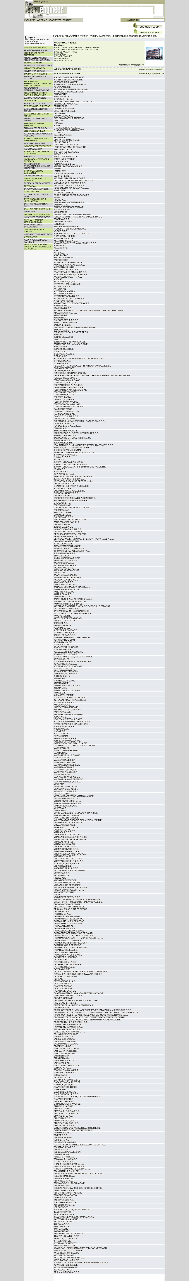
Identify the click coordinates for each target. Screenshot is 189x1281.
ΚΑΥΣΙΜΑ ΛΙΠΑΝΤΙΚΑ (33, 149)
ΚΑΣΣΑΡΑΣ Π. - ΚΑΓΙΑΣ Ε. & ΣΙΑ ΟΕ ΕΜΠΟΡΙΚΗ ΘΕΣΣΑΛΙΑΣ (82, 606)
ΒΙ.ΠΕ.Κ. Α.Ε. (60, 351)
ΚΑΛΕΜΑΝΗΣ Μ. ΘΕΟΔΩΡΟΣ (67, 577)
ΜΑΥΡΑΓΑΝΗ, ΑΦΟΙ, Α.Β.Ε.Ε (67, 777)
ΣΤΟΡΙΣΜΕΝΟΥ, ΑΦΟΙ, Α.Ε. (66, 1123)
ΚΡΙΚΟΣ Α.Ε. (59, 678)
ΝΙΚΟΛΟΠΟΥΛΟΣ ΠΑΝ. (64, 892)
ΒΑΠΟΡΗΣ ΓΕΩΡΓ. (62, 325)
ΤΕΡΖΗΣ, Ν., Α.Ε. (62, 1140)
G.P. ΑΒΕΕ (58, 132)
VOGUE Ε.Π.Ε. (61, 231)
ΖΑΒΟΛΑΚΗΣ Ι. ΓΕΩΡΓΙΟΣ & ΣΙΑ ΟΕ (70, 520)
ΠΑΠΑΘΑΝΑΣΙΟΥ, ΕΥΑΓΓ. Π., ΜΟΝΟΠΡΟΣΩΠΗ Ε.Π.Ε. (79, 938)
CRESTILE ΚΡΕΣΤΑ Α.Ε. (65, 111)
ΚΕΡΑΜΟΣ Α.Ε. (61, 623)
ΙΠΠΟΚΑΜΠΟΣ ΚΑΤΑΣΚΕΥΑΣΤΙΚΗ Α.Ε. (72, 551)
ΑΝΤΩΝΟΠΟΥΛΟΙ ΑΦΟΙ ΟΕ (66, 296)
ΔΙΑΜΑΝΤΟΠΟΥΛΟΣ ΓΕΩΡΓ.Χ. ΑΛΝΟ (71, 464)
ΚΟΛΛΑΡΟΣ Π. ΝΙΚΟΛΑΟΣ (66, 647)
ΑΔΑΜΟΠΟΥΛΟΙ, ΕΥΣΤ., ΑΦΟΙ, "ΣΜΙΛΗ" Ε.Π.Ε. (75, 243)
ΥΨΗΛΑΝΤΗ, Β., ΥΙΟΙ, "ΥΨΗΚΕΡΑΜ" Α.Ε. (73, 1210)
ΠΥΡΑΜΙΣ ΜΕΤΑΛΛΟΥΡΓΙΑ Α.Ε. (68, 1027)
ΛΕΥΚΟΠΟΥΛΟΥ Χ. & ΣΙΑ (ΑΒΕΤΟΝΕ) (71, 724)
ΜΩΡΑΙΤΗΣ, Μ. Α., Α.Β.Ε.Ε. (66, 868)
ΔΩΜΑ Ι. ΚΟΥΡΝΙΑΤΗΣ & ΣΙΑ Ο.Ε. (69, 479)
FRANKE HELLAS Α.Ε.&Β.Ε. (67, 128)
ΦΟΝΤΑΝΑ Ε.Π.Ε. (62, 1226)
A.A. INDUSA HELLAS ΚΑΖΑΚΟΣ (69, 77)
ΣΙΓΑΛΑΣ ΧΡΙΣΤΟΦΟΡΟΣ (65, 1087)
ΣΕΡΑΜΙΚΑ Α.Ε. (61, 1075)
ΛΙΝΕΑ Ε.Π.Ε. (60, 731)
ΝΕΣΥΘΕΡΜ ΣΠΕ (62, 875)
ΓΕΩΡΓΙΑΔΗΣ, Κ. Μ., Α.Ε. (65, 395)
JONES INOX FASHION (64, 159)
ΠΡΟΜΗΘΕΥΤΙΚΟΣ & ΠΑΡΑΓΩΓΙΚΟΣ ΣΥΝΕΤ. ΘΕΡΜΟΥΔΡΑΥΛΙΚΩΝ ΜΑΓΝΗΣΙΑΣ (91, 1015)
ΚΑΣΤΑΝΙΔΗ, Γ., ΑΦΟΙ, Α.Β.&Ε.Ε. (69, 608)
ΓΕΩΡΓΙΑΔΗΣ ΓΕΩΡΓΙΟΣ (65, 392)
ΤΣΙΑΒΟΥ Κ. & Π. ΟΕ (63, 1178)
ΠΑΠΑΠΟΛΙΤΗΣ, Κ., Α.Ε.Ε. (66, 950)
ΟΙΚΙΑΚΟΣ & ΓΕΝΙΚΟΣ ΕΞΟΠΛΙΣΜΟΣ (33, 172)
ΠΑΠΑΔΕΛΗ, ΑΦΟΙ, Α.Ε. (65, 928)
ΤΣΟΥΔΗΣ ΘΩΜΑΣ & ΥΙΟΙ (66, 1195)
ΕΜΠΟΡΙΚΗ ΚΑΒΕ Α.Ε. (64, 495)
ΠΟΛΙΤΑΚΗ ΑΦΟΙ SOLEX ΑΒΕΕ (68, 996)
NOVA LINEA (60, 190)
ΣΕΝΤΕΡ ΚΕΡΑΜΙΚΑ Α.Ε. (65, 1072)
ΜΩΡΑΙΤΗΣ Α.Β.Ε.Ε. (63, 866)
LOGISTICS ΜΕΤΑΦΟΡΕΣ (35, 48)
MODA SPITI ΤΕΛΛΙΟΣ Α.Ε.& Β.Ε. (69, 185)
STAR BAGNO (60, 212)
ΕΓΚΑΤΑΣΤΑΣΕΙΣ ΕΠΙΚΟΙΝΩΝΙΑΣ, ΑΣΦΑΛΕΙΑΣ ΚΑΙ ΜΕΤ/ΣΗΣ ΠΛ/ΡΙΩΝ (38, 83)
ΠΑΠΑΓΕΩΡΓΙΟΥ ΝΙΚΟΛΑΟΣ (67, 916)
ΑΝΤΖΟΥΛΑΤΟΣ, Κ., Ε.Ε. (65, 282)
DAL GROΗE (60, 113)
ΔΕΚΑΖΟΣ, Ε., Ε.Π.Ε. (63, 443)
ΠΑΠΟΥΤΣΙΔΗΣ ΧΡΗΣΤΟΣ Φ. (67, 952)
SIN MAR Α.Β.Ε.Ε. (62, 209)
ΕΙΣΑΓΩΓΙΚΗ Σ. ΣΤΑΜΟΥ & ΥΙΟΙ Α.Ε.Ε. (71, 486)
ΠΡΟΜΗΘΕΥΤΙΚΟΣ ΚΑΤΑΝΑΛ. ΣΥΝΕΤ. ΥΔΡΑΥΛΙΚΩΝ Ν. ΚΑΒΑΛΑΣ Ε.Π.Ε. (87, 1020)
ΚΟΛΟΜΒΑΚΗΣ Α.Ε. (63, 649)
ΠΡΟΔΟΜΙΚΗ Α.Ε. (62, 1008)
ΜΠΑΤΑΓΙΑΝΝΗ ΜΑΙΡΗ (64, 844)
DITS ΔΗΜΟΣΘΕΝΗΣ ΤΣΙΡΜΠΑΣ (69, 118)
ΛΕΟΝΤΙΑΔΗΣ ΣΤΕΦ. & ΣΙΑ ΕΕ (68, 719)
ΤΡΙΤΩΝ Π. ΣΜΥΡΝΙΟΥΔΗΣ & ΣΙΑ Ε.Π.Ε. (72, 1169)
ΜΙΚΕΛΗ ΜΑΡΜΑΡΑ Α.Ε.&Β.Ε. (67, 803)
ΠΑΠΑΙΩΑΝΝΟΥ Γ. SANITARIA (68, 940)
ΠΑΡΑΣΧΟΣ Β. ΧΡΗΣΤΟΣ (65, 957)
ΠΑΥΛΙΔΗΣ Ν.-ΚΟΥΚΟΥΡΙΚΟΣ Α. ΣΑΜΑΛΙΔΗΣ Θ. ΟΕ (78, 974)
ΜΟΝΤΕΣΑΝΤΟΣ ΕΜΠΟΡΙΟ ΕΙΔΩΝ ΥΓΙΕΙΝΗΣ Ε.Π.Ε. (78, 820)
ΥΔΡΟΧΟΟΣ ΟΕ (61, 1207)
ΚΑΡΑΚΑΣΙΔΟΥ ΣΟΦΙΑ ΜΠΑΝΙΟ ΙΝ (70, 601)
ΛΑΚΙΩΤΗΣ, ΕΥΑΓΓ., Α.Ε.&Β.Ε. (67, 709)
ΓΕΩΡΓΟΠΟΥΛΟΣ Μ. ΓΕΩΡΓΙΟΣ (68, 407)
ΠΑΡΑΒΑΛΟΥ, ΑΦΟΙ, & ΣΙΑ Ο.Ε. (68, 955)
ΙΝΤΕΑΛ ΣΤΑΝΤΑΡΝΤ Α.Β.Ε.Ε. (67, 546)
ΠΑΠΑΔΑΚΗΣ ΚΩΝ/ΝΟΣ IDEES (68, 923)
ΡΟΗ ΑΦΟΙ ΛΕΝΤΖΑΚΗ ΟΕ (66, 1034)
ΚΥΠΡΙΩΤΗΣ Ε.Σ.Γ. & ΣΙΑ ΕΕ (67, 690)
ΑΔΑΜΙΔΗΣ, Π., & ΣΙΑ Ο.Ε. (66, 241)
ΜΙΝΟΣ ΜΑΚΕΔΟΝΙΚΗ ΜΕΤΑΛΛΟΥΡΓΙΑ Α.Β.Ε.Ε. (76, 813)
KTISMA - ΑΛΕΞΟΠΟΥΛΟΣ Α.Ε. (68, 166)
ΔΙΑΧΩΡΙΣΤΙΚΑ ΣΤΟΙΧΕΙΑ (35, 68)
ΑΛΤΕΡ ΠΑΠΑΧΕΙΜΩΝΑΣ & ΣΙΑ (68, 262)
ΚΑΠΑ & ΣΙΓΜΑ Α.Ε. (63, 594)
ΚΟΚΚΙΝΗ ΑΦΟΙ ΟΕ (63, 642)
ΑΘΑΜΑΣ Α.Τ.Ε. (61, 248)
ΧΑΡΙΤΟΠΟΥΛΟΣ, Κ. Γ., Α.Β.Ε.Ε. (68, 1250)
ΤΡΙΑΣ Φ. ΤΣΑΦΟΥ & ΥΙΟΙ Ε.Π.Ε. (69, 1164)
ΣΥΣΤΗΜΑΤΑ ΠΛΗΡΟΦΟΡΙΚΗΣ (37, 209)
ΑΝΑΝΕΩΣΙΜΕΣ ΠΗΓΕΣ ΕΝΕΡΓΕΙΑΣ (34, 54)
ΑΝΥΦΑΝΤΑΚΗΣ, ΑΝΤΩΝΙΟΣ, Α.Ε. (69, 298)
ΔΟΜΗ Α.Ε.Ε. (60, 469)
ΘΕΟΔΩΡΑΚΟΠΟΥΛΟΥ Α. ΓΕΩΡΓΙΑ (70, 534)
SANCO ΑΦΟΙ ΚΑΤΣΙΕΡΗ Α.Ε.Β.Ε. (69, 202)
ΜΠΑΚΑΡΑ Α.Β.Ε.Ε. (62, 832)
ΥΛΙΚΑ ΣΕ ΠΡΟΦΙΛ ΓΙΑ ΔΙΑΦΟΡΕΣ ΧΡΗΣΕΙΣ (33, 221)
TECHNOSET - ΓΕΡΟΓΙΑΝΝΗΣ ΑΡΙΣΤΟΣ (72, 214)
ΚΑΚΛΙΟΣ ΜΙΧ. (60, 572)
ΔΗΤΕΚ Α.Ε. (59, 459)
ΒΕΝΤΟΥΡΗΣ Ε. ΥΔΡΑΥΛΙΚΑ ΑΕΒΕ (70, 342)
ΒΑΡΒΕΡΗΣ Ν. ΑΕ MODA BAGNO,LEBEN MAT (75, 327)
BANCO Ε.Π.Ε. (60, 94)
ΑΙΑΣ (56, 250)
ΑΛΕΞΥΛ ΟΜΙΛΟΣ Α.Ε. (64, 257)
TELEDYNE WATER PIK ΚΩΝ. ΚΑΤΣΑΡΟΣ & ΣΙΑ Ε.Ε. (78, 217)
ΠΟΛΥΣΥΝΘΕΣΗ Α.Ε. (63, 998)
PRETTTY (58, 197)
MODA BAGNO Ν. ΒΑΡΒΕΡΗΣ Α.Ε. (70, 183)
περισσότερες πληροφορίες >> (131, 65)
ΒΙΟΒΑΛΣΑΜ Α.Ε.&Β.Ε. (64, 354)
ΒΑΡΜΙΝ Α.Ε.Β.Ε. (62, 330)
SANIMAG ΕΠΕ (61, 205)
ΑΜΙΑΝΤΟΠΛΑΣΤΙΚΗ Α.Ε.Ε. (66, 270)
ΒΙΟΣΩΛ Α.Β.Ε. (60, 356)
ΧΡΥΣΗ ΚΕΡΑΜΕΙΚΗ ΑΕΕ (65, 1267)
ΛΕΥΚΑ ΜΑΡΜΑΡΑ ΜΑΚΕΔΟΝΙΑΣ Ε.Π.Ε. (72, 721)
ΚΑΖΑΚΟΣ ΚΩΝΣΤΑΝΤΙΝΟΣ (66, 570)
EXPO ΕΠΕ (59, 120)
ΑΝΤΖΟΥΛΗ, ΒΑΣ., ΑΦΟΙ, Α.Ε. (67, 284)
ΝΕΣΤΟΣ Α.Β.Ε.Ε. (62, 873)
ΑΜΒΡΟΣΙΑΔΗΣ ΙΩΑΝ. (64, 267)
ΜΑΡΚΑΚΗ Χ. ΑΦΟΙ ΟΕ (64, 762)
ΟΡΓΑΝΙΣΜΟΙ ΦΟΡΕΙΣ (33, 176)
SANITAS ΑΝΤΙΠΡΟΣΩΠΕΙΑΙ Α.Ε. (69, 207)
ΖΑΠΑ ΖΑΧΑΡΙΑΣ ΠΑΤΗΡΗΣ (66, 522)
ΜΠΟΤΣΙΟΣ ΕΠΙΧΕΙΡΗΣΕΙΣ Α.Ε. (68, 859)
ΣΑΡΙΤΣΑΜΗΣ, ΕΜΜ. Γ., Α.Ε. (67, 1065)
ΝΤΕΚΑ (57, 895)
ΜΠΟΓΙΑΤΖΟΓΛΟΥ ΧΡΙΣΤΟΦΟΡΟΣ (70, 854)
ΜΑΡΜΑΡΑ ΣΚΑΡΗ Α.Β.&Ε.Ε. (67, 765)
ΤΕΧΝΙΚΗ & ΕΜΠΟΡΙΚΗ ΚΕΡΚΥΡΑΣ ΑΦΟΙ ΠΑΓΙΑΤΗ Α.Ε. (80, 1145)
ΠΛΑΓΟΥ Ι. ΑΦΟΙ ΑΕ (63, 984)
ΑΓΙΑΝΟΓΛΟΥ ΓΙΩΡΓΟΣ (64, 236)
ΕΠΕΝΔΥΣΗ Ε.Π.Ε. (62, 503)
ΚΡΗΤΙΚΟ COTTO (62, 676)
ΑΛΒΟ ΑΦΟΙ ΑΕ (61, 255)
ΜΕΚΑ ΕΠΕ (59, 784)
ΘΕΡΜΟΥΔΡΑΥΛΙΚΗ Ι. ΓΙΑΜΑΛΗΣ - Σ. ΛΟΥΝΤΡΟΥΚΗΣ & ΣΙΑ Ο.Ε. (84, 539)
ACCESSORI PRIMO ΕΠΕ (66, 82)
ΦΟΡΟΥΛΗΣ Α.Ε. (61, 1231)
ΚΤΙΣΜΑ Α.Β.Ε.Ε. (61, 683)
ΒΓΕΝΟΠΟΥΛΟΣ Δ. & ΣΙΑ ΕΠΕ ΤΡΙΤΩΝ (72, 332)
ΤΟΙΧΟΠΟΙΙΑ (29, 212)
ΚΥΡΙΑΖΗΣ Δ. (60, 693)
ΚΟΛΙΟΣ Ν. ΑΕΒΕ (62, 645)
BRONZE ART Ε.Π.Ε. (63, 99)
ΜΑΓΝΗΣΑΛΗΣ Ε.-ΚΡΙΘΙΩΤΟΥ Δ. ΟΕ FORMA (74, 746)
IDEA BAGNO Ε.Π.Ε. (63, 149)
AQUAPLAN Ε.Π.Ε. (62, 87)
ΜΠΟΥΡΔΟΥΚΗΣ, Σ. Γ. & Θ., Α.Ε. (69, 861)
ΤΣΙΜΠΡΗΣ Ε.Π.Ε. (62, 1185)
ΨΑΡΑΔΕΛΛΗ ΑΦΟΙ (63, 1270)
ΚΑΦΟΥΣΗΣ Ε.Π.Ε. (62, 616)
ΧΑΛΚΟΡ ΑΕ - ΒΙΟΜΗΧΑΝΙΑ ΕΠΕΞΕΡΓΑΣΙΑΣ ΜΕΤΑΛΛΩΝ (80, 1248)
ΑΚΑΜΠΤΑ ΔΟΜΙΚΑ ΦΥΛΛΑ (35, 50)
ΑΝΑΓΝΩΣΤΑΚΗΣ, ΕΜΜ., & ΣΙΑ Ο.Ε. (70, 272)
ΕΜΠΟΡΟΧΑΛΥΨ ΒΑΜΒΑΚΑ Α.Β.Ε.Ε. (71, 500)
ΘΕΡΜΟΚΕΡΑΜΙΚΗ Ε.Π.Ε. (66, 536)
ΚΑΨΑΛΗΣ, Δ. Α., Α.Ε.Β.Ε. (66, 621)
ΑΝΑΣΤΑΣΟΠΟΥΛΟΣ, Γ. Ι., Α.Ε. (68, 277)
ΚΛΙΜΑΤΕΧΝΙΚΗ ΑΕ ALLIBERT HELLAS (72, 637)
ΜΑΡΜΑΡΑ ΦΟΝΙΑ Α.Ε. (64, 767)
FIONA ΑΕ (58, 123)
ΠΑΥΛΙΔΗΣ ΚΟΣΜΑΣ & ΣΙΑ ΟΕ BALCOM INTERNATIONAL (80, 972)
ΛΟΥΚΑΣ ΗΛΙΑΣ (61, 736)
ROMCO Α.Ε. (60, 200)
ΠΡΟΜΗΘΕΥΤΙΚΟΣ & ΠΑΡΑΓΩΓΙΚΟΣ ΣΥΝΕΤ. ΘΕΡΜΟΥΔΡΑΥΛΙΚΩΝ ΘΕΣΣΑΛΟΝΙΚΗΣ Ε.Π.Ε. (96, 1012)
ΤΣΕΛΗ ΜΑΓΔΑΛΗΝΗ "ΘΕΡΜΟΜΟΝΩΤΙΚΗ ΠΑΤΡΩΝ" (78, 1173)
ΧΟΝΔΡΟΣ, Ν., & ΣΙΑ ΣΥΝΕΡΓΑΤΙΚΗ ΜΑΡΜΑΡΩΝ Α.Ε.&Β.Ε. (81, 1262)
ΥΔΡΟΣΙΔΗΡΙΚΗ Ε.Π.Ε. (64, 1205)
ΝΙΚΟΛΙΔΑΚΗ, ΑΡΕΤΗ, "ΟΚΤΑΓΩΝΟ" (70, 887)
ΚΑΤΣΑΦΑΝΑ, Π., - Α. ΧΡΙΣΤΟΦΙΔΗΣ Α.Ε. (73, 613)
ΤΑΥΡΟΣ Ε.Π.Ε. (61, 1135)
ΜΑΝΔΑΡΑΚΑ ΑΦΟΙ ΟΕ (64, 760)
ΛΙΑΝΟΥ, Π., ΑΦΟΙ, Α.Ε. (64, 726)
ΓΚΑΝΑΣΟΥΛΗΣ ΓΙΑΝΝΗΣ (66, 419)
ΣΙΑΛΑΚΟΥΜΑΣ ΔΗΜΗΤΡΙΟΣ (67, 1082)
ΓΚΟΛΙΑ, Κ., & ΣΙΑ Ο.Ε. (64, 423)
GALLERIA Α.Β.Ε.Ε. (63, 135)
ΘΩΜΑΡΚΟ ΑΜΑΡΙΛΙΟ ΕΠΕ (66, 541)
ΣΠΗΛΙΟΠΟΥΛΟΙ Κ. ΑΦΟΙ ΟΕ (67, 1104)
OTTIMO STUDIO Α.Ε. (64, 193)
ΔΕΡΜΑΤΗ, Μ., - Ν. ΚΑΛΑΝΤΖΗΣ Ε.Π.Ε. (72, 447)
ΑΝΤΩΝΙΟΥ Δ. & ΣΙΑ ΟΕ (64, 294)
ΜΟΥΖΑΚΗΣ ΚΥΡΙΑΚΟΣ (65, 825)
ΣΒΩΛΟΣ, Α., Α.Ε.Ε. (63, 1068)
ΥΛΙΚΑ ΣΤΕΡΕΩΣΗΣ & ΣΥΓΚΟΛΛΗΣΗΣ (33, 226)
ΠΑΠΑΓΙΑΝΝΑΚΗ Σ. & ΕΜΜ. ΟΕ (68, 919)
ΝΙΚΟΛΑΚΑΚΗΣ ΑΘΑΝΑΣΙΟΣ (67, 883)
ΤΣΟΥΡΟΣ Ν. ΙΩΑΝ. (63, 1197)
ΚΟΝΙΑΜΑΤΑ (29, 157)
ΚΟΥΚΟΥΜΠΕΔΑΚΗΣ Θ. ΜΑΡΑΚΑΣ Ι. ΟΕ (72, 661)
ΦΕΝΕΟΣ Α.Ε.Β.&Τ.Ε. (63, 1222)
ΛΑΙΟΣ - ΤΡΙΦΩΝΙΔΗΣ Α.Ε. (66, 707)
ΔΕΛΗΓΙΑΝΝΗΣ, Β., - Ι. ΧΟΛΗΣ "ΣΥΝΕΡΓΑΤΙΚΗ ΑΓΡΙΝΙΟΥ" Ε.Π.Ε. (84, 445)
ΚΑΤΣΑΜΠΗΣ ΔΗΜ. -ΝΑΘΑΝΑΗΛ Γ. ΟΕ (72, 611)
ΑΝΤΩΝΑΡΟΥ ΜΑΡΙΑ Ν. (65, 291)
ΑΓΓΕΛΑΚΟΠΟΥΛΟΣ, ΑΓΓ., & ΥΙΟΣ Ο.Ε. (72, 233)
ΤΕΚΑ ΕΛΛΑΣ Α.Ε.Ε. (63, 1137)
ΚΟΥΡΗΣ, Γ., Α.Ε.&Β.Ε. (64, 669)
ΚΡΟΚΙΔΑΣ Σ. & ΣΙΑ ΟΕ (64, 681)
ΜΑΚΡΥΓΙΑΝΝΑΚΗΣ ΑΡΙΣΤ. (66, 750)
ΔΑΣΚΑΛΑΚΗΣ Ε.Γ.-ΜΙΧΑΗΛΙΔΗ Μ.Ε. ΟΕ (72, 438)
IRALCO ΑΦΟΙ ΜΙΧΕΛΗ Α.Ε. (67, 157)
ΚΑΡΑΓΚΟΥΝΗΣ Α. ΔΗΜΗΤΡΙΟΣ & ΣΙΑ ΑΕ (73, 599)
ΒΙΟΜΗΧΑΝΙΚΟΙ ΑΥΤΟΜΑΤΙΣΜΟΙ (38, 66)
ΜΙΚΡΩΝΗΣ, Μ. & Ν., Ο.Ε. (66, 806)
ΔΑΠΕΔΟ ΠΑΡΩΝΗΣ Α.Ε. (65, 435)
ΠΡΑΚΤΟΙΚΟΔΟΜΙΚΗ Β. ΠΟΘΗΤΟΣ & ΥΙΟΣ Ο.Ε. (76, 1000)
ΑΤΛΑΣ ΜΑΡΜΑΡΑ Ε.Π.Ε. (65, 313)
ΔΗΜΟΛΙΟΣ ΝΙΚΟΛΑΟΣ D (66, 455)
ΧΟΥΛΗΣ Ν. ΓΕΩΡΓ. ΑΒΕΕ (66, 1265)
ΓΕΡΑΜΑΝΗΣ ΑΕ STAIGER (66, 378)
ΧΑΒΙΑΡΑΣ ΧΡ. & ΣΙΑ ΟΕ (65, 1246)
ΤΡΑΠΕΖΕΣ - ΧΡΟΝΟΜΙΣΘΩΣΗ (37, 214)
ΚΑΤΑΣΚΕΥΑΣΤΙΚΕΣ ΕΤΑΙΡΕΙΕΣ (37, 146)
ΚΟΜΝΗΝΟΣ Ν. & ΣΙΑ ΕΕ (65, 654)
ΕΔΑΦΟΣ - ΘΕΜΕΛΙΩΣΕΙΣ (35, 98)
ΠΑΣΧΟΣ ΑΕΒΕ (61, 959)
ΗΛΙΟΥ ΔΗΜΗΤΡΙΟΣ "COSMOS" (68, 532)
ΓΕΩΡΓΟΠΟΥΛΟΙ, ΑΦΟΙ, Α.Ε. (67, 404)
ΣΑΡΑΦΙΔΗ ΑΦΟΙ (61, 1056)
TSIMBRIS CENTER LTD (65, 221)
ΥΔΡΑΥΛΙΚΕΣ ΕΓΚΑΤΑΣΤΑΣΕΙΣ (37, 217)
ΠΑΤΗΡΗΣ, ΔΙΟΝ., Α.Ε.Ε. (65, 962)
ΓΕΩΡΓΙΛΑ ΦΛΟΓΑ (62, 397)
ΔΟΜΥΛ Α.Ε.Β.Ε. (61, 471)
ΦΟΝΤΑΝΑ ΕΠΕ (61, 1229)
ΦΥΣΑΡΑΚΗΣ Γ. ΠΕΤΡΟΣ (65, 1243)
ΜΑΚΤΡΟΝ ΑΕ (60, 753)
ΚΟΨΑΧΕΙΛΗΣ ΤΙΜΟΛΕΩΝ (66, 671)
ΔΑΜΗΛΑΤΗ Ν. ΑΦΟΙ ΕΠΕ (66, 431)
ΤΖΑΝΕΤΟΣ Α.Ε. (61, 1149)
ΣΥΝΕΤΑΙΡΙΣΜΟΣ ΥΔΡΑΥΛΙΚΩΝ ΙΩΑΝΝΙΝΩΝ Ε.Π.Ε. (77, 1128)
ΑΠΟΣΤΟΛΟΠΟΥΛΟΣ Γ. (64, 301)
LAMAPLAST (60, 171)
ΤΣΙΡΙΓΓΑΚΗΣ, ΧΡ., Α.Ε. (64, 1190)
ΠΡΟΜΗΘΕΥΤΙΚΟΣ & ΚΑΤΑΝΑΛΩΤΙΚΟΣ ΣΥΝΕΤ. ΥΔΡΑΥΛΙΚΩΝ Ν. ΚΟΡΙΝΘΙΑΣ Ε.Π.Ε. (93, 1010)
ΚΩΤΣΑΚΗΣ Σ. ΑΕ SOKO (65, 702)
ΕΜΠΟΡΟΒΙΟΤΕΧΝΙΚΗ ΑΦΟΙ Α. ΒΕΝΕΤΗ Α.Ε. (75, 498)
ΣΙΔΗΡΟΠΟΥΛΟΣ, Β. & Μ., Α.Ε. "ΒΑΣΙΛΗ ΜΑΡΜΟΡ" (77, 1097)
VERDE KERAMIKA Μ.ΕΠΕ (66, 226)
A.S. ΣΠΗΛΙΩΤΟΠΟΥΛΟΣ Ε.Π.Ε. (68, 80)
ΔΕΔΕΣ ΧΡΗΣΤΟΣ (62, 440)
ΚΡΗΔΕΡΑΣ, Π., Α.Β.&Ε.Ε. (66, 673)
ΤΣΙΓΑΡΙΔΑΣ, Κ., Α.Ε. (63, 1181)
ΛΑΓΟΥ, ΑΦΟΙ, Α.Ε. (62, 705)
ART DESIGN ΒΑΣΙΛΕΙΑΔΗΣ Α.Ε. (69, 92)
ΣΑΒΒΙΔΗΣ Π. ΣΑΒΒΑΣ (64, 1039)
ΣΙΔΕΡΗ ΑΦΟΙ (60, 1089)
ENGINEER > (59, 36)
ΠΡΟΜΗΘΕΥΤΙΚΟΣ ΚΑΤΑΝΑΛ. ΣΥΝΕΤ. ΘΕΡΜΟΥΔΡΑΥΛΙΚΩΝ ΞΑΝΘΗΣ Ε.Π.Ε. (89, 1017)
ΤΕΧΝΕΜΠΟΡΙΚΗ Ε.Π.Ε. (65, 1142)
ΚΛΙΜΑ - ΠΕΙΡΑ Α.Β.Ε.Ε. (65, 635)
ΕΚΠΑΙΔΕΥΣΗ (30, 101)
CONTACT (67, 20)
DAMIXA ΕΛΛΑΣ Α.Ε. (63, 116)
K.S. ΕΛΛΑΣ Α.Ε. (61, 161)
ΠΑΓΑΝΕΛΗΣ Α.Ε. (62, 911)
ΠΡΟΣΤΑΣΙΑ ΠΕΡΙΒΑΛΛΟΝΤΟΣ (37, 183)
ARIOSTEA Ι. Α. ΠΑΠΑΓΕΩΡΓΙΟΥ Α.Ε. (71, 89)
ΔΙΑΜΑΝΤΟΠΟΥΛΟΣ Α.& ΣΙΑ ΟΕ (68, 462)
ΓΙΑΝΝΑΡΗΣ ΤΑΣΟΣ (63, 409)
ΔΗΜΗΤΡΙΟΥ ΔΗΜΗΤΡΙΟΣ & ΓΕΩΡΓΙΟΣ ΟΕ (74, 452)
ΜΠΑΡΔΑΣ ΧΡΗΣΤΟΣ (63, 842)
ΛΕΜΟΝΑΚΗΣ (60, 717)
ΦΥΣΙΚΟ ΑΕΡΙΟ (30, 237)
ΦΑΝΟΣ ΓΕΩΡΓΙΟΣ (62, 1212)
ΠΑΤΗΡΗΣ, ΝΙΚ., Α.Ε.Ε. (64, 967)
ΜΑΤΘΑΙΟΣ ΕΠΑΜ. (62, 774)
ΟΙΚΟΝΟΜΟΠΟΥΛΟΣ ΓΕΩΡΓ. (67, 904)
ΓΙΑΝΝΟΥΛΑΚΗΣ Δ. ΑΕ (64, 414)
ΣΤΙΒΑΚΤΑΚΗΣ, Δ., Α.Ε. (64, 1121)
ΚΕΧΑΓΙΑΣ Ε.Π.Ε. (62, 628)
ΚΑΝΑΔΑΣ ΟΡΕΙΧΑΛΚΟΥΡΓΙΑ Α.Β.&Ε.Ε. (72, 587)
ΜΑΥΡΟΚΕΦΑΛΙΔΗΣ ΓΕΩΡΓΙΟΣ (68, 779)
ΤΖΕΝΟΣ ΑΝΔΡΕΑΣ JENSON (67, 1152)
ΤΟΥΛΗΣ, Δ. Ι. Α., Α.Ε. (64, 1161)
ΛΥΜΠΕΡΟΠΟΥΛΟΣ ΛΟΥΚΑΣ (67, 741)
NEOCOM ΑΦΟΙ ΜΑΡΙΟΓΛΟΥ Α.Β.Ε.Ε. (71, 188)
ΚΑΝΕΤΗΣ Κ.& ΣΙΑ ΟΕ (64, 592)
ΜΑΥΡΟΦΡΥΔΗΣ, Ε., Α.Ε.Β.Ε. (67, 782)
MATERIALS (42, 20)
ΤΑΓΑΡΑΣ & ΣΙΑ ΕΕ (62, 1133)
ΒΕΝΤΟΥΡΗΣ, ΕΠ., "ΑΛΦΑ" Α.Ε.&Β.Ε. (71, 344)
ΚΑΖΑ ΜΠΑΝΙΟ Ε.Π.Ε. (64, 568)
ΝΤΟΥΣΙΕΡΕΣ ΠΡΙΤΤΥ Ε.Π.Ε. (67, 897)
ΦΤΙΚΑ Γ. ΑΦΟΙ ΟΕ (62, 1241)
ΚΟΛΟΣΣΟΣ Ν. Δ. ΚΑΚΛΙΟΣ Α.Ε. (68, 652)
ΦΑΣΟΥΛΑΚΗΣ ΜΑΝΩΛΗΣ (66, 1219)
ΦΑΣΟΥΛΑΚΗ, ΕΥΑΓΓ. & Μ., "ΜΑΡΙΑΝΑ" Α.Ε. (74, 1217)
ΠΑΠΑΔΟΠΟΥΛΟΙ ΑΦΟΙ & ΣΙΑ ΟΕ (69, 931)
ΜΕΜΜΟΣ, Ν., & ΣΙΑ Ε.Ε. (65, 791)
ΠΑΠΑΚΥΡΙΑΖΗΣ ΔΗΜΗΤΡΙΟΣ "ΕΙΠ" (70, 943)
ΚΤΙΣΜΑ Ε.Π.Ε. (61, 688)
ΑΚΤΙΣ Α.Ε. (59, 253)
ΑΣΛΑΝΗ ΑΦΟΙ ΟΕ (62, 308)
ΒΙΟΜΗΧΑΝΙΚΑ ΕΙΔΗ (33, 63)
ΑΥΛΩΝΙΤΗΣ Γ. (60, 318)
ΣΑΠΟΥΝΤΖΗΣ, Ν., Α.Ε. (64, 1053)
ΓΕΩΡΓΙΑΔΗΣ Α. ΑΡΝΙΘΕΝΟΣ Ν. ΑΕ (70, 390)
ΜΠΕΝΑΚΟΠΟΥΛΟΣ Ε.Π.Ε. (66, 849)
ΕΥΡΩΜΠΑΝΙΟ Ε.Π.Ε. (64, 517)
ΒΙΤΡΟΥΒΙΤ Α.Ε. (61, 363)
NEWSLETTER (55, 20)
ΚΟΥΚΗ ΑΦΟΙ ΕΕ (61, 659)
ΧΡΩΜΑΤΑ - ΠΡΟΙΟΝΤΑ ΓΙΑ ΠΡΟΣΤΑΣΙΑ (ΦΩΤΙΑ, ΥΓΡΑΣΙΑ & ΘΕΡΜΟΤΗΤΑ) (37, 247)
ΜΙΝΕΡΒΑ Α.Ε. (60, 808)
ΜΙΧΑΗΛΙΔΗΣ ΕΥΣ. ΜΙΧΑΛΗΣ (67, 815)
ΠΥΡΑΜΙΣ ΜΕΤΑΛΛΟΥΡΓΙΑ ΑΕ (68, 1024)
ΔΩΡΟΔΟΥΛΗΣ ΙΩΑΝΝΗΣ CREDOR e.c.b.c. (74, 481)
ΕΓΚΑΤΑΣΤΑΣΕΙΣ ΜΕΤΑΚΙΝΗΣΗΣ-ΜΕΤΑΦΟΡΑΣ (36, 89)
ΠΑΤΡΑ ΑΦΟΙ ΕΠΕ (62, 969)
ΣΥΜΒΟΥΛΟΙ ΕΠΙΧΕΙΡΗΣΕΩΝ (36, 189)
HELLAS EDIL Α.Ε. (62, 142)
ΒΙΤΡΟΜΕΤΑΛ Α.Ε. (62, 361)
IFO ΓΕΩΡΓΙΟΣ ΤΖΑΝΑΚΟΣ (66, 152)
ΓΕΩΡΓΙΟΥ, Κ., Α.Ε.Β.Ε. (64, 399)
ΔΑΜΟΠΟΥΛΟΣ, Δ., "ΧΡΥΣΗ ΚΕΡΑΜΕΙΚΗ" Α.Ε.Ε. (76, 433)
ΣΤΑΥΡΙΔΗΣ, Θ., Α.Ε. (63, 1116)
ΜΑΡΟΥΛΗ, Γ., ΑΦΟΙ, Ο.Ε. (66, 772)
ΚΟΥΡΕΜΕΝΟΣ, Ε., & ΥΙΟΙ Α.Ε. (68, 666)
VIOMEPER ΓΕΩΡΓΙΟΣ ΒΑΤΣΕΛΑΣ (70, 229)
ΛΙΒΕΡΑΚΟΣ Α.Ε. (61, 729)
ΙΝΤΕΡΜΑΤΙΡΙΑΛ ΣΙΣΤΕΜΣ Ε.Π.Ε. (69, 548)
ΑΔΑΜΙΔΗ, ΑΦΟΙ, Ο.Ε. (64, 238)
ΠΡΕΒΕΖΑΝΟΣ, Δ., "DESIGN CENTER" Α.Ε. (74, 1005)
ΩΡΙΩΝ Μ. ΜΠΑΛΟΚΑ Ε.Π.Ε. (67, 1272)
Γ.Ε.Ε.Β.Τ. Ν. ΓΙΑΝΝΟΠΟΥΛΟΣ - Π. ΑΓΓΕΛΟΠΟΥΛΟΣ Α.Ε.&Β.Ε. (82, 366)
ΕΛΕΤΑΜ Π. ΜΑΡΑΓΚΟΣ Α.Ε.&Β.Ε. (69, 491)
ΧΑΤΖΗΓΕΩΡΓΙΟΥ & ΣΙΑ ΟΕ (66, 1253)
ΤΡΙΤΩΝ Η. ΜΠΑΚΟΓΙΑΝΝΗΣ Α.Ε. (69, 1166)
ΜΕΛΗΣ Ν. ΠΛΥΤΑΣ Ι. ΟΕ (65, 786)
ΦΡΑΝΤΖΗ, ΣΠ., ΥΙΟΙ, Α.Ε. (66, 1238)
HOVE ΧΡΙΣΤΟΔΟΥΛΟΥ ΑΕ (66, 145)
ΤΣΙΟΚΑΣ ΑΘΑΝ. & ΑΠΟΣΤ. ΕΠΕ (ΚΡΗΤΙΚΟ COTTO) (78, 1188)
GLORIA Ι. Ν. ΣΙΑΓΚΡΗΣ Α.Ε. (67, 140)
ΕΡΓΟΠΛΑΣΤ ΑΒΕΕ (63, 512)
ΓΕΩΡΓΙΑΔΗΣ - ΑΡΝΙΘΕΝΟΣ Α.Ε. (69, 387)
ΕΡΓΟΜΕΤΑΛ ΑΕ (61, 510)
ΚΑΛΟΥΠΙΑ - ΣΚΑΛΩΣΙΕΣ (34, 143)
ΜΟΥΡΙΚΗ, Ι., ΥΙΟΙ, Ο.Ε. (65, 830)
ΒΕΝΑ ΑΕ (58, 334)
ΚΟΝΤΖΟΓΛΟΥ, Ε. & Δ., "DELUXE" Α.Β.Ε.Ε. (73, 657)
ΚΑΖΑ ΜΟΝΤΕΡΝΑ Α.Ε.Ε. (65, 565)
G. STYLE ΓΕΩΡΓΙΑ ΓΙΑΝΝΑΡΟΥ (69, 130)
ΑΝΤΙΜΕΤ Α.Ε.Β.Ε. (62, 286)
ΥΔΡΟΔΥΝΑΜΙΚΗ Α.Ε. (64, 1200)
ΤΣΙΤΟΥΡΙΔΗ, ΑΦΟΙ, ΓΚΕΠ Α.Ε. (68, 1193)
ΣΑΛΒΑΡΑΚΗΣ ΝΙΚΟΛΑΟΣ (66, 1044)
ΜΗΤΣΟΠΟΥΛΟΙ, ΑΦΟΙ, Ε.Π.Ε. (68, 801)
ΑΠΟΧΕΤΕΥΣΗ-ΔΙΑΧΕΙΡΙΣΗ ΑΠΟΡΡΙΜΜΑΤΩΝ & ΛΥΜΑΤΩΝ (37, 59)
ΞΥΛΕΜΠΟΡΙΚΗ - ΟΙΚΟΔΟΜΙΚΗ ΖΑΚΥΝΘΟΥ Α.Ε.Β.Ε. (78, 902)
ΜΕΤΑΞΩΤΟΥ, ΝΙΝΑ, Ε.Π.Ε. (66, 798)
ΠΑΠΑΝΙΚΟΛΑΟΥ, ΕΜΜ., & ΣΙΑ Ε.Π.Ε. (71, 947)
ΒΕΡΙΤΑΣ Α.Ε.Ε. (61, 346)
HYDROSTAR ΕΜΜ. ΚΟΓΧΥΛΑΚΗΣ (70, 147)
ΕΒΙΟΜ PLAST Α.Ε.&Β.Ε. (65, 483)
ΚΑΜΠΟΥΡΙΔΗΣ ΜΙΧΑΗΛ (65, 584)
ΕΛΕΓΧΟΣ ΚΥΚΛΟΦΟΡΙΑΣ (35, 103)
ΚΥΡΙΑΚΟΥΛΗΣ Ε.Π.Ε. (64, 695)
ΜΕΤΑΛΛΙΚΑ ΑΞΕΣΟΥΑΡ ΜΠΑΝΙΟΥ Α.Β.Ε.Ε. (74, 796)
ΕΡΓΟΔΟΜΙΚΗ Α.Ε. (62, 505)
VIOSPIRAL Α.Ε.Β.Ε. (65, 42)
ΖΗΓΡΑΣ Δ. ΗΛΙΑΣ (62, 524)
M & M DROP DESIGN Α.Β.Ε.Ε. (68, 173)
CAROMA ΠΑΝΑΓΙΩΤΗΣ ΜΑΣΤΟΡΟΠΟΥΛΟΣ (74, 101)
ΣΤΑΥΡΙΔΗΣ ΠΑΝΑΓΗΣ (64, 1109)
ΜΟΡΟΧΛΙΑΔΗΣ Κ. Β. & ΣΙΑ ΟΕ (68, 822)
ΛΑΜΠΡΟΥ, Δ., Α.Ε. (62, 712)
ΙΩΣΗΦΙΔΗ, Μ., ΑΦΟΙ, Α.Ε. (66, 560)
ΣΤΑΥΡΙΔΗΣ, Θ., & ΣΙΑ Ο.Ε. (66, 1113)
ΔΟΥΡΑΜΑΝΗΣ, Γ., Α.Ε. (64, 474)
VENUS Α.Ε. (59, 224)
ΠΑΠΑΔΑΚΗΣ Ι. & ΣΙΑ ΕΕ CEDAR (69, 921)
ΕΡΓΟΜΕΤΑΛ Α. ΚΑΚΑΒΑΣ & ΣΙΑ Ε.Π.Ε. (72, 508)
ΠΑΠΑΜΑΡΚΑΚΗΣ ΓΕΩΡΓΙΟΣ (67, 945)
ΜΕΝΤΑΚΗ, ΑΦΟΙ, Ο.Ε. (64, 794)
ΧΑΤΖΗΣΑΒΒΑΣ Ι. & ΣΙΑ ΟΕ (66, 1260)
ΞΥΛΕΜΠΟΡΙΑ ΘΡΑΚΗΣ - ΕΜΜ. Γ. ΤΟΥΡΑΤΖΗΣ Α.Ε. (77, 899)
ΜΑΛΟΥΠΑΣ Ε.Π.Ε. (62, 758)
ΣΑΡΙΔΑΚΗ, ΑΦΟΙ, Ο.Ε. (64, 1060)
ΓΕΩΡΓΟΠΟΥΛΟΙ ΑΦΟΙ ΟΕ (66, 402)
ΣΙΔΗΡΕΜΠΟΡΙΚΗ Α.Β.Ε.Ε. (66, 1094)
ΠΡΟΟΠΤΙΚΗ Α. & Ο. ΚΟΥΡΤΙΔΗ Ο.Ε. (71, 1022)
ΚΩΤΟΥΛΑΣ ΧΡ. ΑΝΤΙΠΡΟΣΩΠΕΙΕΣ (70, 700)
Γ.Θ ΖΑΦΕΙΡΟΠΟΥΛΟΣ (64, 368)
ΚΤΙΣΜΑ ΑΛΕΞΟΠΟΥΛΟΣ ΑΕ (67, 685)
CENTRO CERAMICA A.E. (66, 104)
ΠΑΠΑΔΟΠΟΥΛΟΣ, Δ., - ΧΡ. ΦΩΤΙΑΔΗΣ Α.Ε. (74, 935)
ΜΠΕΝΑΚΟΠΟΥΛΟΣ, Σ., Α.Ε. (67, 851)
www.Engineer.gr (41, 2)
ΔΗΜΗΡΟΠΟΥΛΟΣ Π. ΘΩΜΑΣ (68, 450)
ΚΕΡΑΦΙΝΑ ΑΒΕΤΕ (62, 625)
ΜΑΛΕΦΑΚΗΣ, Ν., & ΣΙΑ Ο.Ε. (67, 755)
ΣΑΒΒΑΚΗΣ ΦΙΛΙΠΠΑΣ (64, 1036)
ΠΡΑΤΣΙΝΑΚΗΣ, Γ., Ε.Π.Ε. (65, 1003)
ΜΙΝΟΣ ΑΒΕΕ (60, 810)
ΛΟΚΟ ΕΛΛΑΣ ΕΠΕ (62, 734)
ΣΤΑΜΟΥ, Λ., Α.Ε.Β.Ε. (63, 1106)
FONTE (57, 125)
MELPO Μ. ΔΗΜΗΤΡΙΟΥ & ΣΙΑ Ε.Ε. (70, 178)
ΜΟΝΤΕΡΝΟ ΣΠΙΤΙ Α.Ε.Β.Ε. (66, 818)
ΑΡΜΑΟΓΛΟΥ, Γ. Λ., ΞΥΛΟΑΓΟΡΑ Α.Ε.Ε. (72, 303)
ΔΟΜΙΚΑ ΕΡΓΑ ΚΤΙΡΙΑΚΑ (34, 71)
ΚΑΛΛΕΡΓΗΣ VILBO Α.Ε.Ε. (66, 580)
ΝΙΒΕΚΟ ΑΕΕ (60, 878)
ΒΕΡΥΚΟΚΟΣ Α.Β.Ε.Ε (64, 349)
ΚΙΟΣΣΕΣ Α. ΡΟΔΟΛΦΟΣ (65, 630)
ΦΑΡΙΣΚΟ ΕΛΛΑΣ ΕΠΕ (64, 1214)
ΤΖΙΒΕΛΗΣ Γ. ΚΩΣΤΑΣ (64, 1157)
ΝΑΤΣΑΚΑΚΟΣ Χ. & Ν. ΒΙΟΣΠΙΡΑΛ (69, 871)
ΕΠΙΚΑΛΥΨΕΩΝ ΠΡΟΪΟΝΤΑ (36, 128)
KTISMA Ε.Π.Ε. (61, 169)
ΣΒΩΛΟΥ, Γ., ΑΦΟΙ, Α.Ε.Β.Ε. (66, 1070)
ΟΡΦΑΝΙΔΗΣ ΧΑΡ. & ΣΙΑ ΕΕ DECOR (70, 909)
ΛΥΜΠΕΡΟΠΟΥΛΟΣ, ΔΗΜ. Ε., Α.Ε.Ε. (70, 743)
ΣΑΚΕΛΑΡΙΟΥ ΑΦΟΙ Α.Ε (65, 1041)
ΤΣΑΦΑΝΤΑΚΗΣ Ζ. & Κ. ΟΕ (66, 1171)
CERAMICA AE (61, 106)
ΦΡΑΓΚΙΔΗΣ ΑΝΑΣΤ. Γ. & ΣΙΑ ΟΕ (69, 1234)
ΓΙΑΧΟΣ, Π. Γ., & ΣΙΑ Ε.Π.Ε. (66, 416)
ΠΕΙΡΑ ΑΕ (58, 979)
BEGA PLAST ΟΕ (62, 96)
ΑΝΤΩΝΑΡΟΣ (60, 289)
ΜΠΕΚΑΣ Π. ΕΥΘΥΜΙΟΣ (65, 846)
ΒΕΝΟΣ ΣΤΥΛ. (60, 339)
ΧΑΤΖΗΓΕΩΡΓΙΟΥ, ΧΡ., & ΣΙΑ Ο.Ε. (69, 1258)
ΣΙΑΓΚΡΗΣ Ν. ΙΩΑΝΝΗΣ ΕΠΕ (67, 1080)
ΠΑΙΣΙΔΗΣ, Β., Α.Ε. (62, 914)
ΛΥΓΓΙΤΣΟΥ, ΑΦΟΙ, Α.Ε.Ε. (65, 738)
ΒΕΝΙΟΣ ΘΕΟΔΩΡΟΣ (63, 337)
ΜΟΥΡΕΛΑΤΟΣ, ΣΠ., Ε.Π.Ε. (66, 827)
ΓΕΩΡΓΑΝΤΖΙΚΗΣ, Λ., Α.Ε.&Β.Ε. (68, 385)
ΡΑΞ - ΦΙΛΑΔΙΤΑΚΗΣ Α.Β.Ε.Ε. (67, 1029)
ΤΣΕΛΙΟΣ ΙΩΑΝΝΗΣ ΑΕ (64, 1176)
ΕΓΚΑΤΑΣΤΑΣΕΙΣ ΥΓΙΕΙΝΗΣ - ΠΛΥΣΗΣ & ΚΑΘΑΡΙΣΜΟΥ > (89, 36)
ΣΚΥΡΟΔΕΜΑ (30, 186)
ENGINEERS (29, 20)
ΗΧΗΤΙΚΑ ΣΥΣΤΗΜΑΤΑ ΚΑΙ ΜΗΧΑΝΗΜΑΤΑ (35, 140)
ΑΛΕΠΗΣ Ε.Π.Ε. (61, 260)
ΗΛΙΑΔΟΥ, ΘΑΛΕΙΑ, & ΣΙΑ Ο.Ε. (68, 529)
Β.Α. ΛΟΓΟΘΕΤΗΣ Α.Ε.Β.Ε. (66, 320)
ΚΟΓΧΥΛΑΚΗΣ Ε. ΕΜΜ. (64, 640)
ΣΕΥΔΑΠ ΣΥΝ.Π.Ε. (62, 1077)
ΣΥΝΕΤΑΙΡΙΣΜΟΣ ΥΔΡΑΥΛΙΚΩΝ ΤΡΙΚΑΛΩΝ (74, 1130)
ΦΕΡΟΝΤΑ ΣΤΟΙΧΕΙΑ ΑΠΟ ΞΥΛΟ (38, 234)
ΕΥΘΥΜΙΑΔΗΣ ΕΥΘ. (63, 515)
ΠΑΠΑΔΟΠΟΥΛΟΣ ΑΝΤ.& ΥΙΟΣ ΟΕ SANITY (73, 933)
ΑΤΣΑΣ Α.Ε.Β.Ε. (61, 315)
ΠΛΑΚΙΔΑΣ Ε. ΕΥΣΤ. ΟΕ (65, 991)
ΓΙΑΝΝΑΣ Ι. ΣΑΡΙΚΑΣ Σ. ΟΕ (66, 411)
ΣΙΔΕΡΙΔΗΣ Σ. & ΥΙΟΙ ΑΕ (65, 1092)
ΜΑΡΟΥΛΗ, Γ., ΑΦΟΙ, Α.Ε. (65, 770)
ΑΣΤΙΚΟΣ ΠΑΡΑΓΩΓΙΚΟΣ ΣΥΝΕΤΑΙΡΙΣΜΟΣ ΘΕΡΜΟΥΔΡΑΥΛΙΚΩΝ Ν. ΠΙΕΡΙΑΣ (89, 310)
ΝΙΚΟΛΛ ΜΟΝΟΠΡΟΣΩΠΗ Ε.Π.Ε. (69, 890)
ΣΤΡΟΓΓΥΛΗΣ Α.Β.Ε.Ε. (64, 1125)
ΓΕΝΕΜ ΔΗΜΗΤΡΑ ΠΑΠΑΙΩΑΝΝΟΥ (70, 373)
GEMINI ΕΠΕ (60, 137)
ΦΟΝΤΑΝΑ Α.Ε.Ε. (62, 1224)
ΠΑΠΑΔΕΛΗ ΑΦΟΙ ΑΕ (64, 926)
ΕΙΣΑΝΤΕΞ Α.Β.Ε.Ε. (63, 488)
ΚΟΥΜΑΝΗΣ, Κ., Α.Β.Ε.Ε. (65, 664)
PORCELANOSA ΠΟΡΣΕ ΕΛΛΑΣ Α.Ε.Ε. (72, 195)
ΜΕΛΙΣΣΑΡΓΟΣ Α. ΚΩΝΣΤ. (66, 789)
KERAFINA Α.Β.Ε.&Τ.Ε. (64, 164)
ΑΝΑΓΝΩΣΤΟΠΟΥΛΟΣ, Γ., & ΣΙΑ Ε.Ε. (70, 274)
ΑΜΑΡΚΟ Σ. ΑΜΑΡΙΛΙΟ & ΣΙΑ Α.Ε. (69, 265)
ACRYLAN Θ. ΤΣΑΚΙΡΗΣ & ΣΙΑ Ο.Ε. (70, 84)
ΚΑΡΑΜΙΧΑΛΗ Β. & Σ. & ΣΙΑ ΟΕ (68, 604)
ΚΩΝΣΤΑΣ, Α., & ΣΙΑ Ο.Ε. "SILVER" (70, 697)
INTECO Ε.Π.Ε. (61, 154)
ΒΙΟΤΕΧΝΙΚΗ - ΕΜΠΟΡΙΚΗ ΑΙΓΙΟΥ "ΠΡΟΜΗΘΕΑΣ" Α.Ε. (79, 358)
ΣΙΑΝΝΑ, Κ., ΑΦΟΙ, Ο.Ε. (64, 1084)
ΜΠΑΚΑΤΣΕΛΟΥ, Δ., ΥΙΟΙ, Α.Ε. (68, 834)
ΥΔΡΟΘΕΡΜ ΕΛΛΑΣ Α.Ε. (65, 1202)
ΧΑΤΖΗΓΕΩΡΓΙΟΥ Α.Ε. (64, 1255)
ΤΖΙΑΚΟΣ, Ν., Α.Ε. (62, 1154)
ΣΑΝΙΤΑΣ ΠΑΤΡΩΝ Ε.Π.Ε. (65, 1051)
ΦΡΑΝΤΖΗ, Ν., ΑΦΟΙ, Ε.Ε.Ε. (66, 1236)
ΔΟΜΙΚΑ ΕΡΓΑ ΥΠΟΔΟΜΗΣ (35, 74)
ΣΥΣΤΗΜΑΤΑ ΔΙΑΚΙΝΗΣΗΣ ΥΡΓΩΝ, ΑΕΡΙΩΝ (35, 200)
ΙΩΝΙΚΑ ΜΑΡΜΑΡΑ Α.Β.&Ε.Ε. (67, 558)
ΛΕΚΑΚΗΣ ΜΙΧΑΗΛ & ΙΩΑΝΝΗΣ (68, 714)
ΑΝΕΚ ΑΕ (58, 279)
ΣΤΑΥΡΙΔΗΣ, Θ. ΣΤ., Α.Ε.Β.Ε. (67, 1111)
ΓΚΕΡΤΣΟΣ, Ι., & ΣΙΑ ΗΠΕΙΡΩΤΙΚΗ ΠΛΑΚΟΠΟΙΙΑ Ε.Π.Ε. (79, 421)
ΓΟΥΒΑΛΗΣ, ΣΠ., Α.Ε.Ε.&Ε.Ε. (67, 426)
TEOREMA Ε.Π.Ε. (62, 219)
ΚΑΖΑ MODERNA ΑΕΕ (64, 563)
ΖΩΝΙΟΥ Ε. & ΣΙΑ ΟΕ (63, 527)
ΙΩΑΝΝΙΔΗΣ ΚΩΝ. (62, 556)
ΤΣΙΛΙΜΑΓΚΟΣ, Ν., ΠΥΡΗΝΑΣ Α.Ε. (69, 1183)
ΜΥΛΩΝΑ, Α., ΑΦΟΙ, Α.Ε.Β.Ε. (67, 863)
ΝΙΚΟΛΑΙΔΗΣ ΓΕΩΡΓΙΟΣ (65, 880)
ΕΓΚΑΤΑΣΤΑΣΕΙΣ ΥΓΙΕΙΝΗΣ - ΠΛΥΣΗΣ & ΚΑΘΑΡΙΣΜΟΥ (36, 94)
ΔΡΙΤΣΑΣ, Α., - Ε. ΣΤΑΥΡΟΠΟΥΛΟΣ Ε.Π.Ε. (73, 476)
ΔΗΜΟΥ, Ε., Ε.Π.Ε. (62, 457)
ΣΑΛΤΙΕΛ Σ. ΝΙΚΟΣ (62, 1046)
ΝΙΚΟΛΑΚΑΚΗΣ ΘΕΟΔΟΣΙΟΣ (67, 885)
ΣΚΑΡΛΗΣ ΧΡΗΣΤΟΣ (63, 1099)
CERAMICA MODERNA (64, 108)
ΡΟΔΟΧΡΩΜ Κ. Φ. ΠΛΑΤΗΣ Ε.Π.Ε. (70, 1032)
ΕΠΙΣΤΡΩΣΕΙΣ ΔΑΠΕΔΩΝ (35, 131)
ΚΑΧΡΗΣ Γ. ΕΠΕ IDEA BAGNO (68, 618)
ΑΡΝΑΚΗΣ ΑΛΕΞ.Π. (63, 306)
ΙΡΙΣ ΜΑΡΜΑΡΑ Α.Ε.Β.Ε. (65, 553)
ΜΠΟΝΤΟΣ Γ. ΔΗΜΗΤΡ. (64, 856)
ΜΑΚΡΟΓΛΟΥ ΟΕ (62, 748)
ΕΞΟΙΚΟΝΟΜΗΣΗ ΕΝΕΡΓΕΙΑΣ (37, 106)
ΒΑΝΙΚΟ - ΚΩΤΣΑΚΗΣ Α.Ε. (66, 322)
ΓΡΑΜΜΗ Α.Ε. (60, 428)
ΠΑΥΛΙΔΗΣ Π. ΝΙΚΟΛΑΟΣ (65, 976)
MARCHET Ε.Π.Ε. (62, 176)
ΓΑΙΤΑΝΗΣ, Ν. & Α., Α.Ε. (64, 370)
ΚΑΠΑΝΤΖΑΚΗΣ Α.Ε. (63, 596)
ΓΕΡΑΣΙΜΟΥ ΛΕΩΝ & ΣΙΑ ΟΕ (67, 380)
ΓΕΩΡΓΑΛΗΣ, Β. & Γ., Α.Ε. (65, 383)
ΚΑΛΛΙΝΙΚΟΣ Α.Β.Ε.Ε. (64, 582)
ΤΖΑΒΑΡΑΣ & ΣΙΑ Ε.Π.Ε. (65, 1147)
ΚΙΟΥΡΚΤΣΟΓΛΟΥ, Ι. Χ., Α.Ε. (67, 633)
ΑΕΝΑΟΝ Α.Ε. (60, 245)
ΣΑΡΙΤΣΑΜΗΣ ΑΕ (62, 1063)
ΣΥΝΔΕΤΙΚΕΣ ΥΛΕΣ (32, 192)
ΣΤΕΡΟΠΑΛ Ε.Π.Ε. (62, 1118)
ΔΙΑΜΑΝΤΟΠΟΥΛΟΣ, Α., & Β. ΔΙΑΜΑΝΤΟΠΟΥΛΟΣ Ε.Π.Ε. (80, 467)
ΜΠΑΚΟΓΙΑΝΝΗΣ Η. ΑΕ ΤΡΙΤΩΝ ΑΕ (70, 839)
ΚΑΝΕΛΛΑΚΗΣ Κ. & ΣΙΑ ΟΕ (66, 589)
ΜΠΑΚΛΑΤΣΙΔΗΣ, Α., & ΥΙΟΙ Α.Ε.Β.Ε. (70, 837)
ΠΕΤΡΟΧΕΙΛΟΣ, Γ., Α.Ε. (64, 981)
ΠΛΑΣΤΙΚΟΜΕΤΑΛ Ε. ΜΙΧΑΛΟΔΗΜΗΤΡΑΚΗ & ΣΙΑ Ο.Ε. (79, 993)
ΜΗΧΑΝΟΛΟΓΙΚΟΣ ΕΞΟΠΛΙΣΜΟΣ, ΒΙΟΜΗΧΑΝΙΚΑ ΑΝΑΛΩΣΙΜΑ (37, 166)
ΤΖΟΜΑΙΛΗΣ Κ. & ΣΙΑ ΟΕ (65, 1159)
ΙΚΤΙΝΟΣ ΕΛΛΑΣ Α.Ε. (63, 544)
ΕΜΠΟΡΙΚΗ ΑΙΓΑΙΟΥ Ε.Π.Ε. (66, 493)
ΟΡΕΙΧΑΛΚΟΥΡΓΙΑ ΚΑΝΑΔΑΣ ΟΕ (69, 907)
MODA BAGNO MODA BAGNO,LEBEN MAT (74, 181)
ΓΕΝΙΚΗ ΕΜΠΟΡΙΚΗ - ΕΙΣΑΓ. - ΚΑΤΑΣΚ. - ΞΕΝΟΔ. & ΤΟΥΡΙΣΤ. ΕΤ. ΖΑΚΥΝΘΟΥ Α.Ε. (92, 375)
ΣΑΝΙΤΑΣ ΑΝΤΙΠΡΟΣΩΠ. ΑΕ (67, 1048)
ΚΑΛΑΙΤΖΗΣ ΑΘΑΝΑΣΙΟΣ (65, 575)
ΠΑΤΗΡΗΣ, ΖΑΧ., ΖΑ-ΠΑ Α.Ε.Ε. (68, 964)
